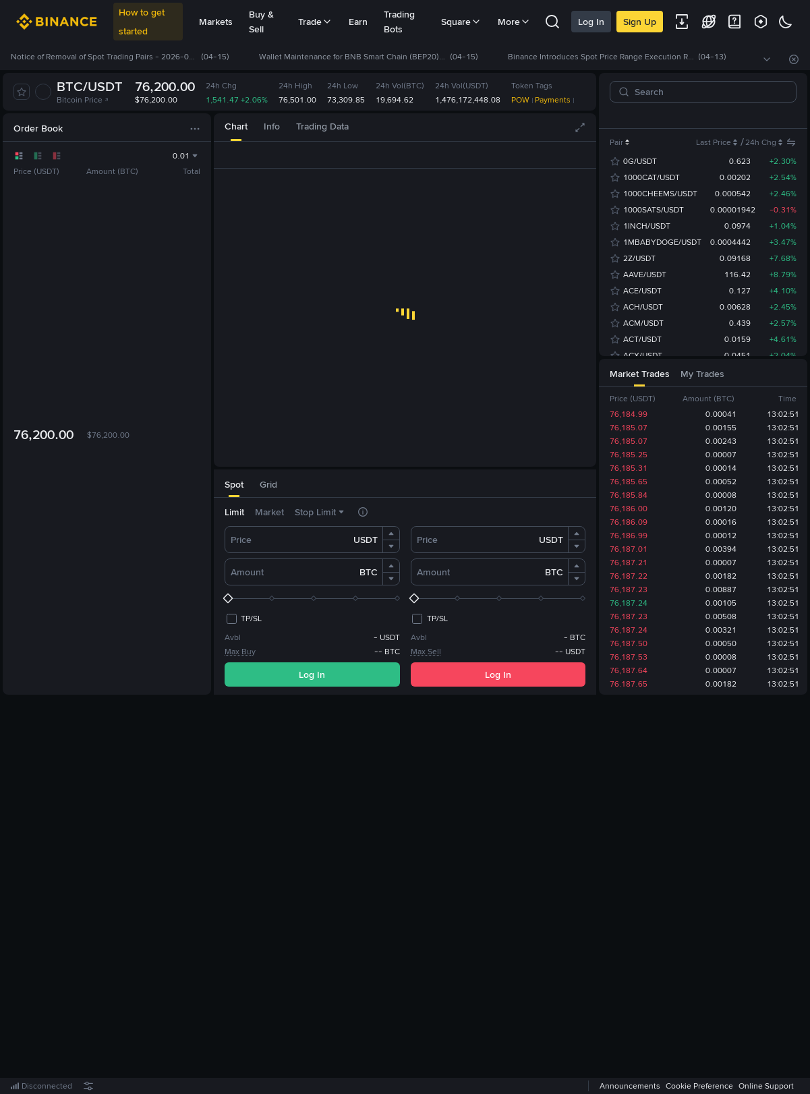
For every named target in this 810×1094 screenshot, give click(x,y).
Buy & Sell (261, 21)
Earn (358, 22)
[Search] (708, 91)
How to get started (142, 21)
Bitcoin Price (83, 99)
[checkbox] (243, 618)
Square (461, 22)
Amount (247, 572)
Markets (216, 22)
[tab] (236, 127)
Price (241, 540)
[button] (391, 533)
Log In (591, 22)
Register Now (407, 895)
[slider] (312, 598)
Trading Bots (399, 21)
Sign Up (639, 22)
